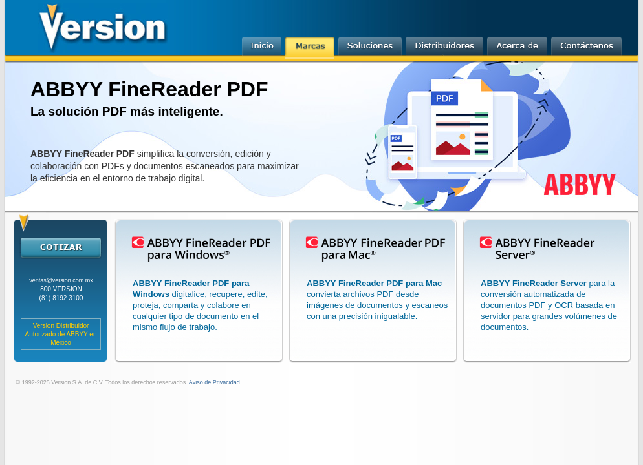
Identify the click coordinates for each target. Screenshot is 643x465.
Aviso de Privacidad (214, 382)
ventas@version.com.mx (61, 280)
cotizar (60, 247)
